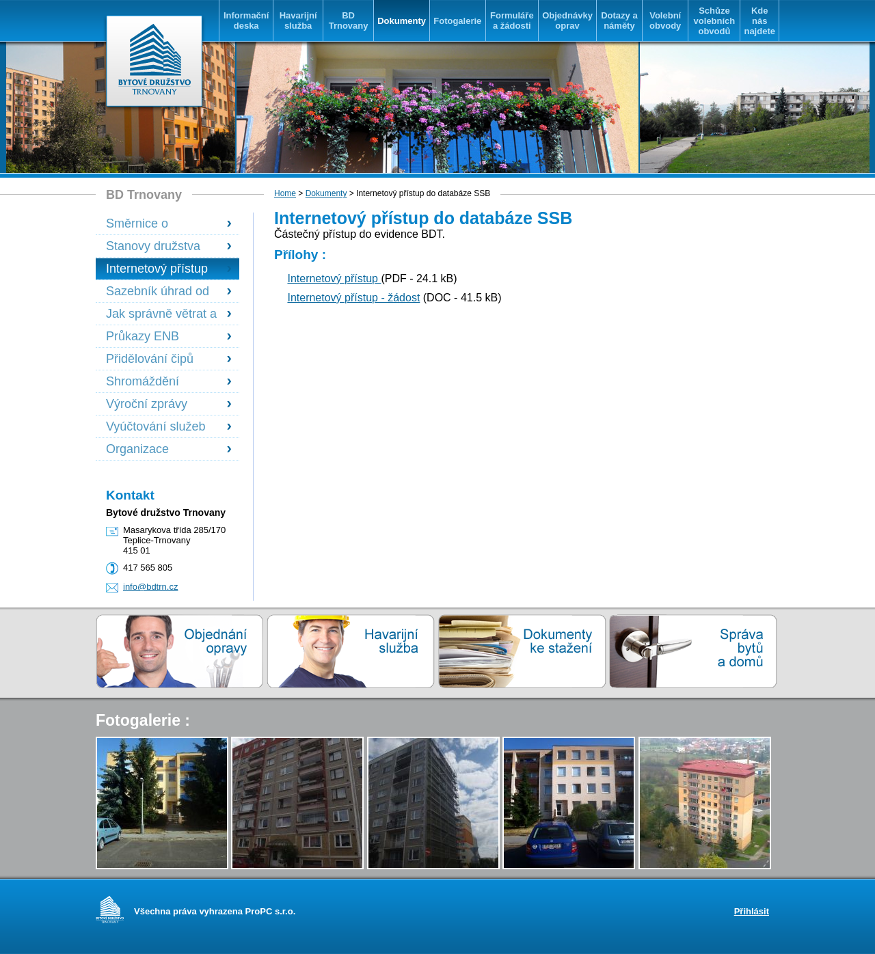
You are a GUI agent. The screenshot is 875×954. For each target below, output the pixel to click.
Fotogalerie (457, 21)
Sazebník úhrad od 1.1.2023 (157, 291)
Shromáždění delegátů (142, 381)
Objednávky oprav (567, 20)
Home (285, 193)
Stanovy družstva (153, 246)
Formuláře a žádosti (512, 20)
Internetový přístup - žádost (353, 297)
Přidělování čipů (149, 359)
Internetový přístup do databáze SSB (157, 269)
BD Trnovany (348, 20)
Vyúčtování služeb (155, 426)
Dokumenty (401, 21)
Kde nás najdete (759, 20)
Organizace (137, 449)
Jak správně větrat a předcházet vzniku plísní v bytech (161, 314)
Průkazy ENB (142, 336)
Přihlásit (751, 911)
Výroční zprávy (146, 404)
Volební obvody (665, 20)
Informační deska (246, 20)
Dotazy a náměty (619, 20)
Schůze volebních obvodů (715, 20)
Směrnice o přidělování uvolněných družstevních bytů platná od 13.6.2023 (160, 224)
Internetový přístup (334, 278)
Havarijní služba (298, 20)
